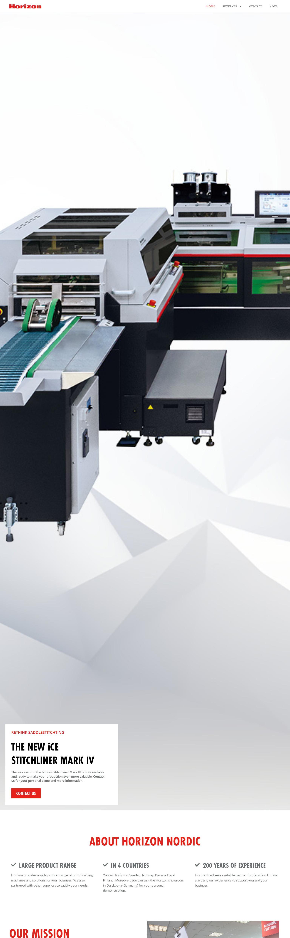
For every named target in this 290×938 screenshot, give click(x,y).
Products (232, 6)
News (273, 6)
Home (210, 6)
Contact (255, 6)
